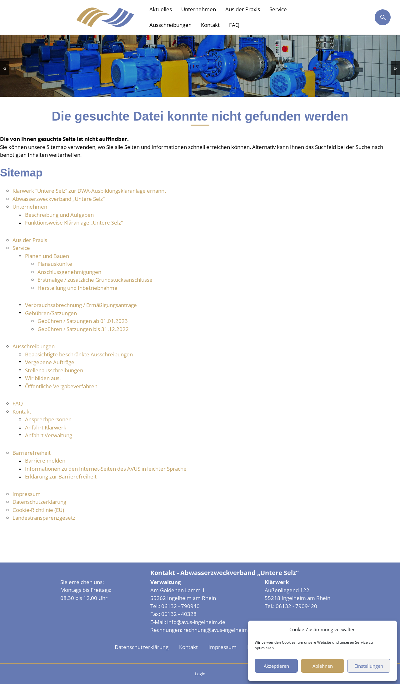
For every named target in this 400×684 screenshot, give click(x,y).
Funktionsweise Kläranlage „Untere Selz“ (74, 222)
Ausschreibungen (170, 24)
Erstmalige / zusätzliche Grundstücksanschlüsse (95, 279)
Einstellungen (368, 666)
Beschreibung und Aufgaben (59, 214)
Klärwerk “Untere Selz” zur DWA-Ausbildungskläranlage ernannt (89, 190)
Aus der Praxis (242, 9)
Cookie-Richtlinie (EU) (38, 509)
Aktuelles (160, 9)
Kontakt (210, 24)
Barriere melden (45, 460)
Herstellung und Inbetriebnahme (78, 287)
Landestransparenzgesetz (43, 517)
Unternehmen (198, 9)
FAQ (234, 24)
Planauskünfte (55, 263)
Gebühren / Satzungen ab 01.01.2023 (83, 321)
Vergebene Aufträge (49, 362)
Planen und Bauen (47, 256)
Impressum (26, 494)
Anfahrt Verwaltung (48, 435)
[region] (200, 66)
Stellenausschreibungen (54, 370)
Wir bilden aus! (43, 378)
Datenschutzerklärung (39, 501)
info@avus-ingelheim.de (196, 622)
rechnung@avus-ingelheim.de (219, 629)
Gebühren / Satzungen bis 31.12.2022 (83, 329)
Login (200, 674)
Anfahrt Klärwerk (45, 427)
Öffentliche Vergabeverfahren (61, 386)
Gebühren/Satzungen (51, 313)
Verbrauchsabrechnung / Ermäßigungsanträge (81, 305)
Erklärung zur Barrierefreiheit (61, 476)
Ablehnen (322, 666)
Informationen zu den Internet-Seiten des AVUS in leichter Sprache (106, 468)
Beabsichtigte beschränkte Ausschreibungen (79, 354)
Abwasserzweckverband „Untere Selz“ (58, 198)
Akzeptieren (276, 666)
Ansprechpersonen (48, 419)
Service (278, 9)
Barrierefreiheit (31, 452)
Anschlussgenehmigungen (69, 271)
